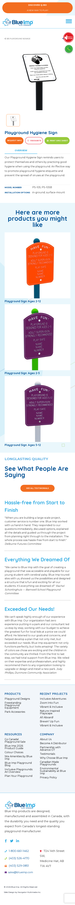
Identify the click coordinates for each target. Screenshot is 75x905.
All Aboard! (46, 717)
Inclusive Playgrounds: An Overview (19, 770)
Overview (21, 150)
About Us (45, 739)
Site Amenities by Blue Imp (18, 757)
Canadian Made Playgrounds (49, 763)
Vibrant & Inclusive (51, 707)
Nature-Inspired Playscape (50, 712)
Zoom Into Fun (49, 703)
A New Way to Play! (37, 7)
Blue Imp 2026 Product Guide (14, 747)
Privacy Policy (48, 777)
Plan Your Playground (18, 776)
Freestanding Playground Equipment (13, 705)
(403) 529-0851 (17, 865)
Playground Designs (17, 699)
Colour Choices (14, 752)
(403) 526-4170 (17, 858)
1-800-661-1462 (17, 851)
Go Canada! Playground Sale (15, 740)
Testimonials (47, 754)
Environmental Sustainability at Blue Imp (53, 771)
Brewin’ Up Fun (49, 721)
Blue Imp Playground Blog (18, 764)
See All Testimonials (37, 488)
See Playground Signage (17, 39)
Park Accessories (15, 712)
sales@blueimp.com (19, 872)
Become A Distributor (53, 743)
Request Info (14, 140)
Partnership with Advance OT (50, 748)
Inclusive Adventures (53, 699)
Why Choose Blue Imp (54, 758)
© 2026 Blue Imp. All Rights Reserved (20, 887)
